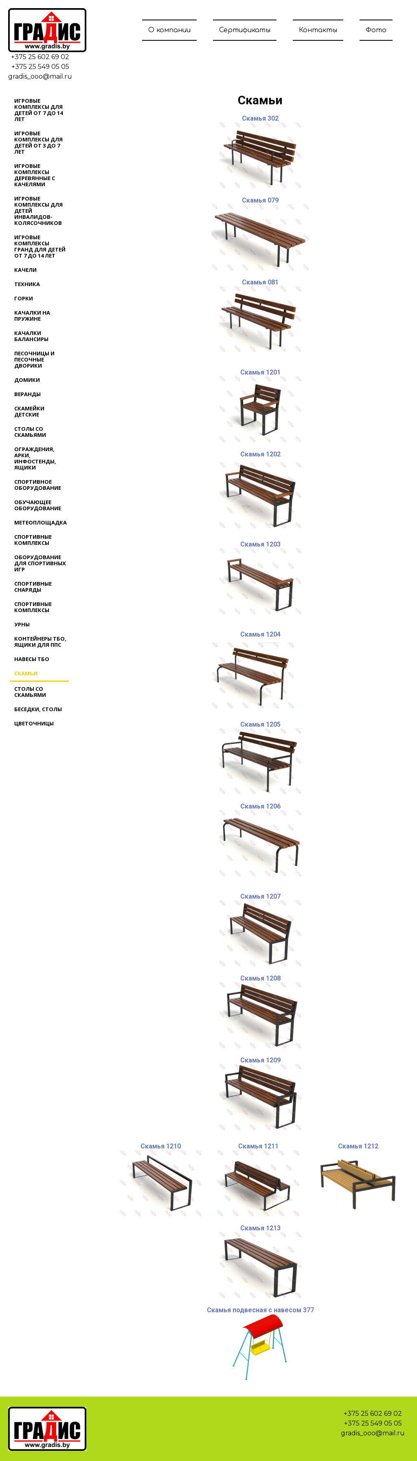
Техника (27, 284)
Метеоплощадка (40, 522)
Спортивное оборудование (37, 484)
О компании (169, 30)
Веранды (27, 394)
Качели (25, 269)
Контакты (318, 30)
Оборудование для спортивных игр (40, 563)
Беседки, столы (38, 709)
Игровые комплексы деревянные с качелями (34, 175)
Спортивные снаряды (33, 586)
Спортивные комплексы (33, 539)
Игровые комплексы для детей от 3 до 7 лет (38, 142)
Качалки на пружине (32, 315)
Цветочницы (34, 723)
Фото (376, 30)
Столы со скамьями (30, 432)
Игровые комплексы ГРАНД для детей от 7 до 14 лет (40, 246)
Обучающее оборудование (37, 505)
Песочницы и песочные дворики (34, 359)
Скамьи (25, 673)
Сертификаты (244, 30)
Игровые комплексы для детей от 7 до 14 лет (38, 110)
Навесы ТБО (31, 659)
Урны (22, 624)
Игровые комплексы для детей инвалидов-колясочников (38, 211)
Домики (27, 379)
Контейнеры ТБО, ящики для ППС (40, 641)
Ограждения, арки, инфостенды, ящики (35, 458)
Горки (23, 298)
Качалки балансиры (31, 336)
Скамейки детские (29, 411)
